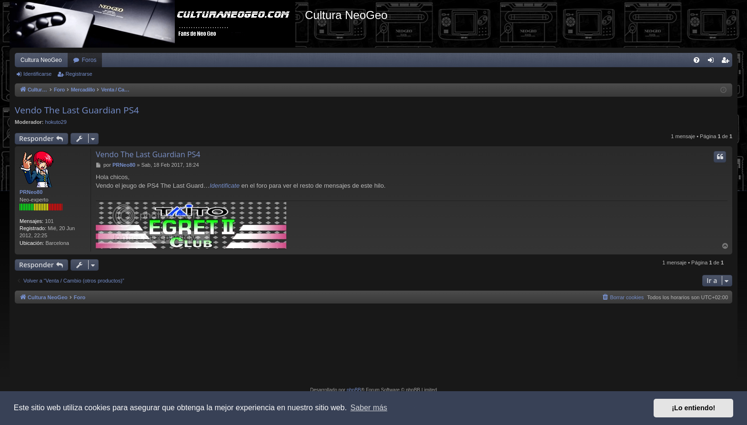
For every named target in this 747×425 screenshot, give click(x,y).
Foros (89, 60)
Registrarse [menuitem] (727, 62)
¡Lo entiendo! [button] (693, 408)
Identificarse (37, 74)
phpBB (354, 390)
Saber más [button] (369, 408)
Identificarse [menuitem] (713, 62)
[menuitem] (696, 60)
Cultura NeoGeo (41, 60)
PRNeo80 (31, 192)
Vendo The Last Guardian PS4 (77, 110)
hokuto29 (56, 122)
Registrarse (78, 74)
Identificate (225, 185)
